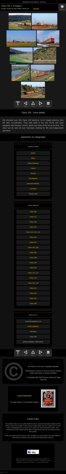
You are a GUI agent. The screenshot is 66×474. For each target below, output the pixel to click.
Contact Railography (24, 395)
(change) (36, 8)
